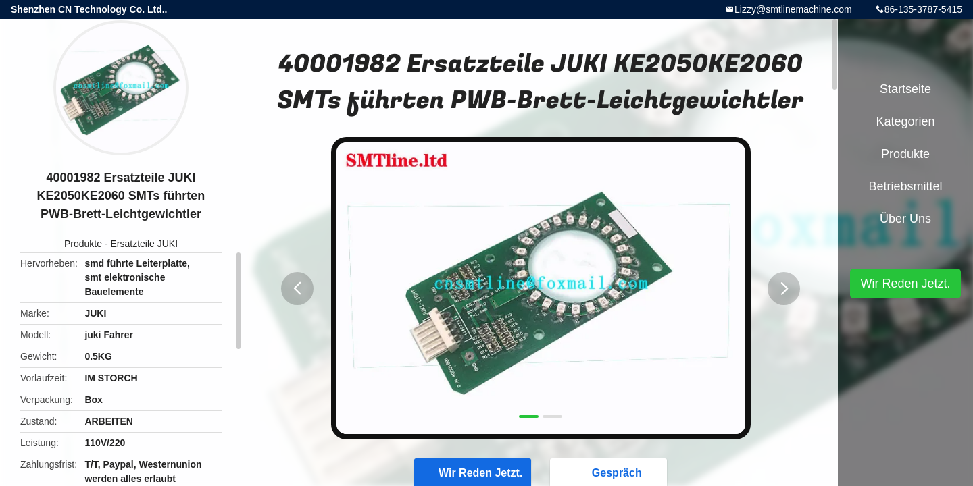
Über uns (905, 218)
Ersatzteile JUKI (144, 243)
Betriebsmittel (905, 186)
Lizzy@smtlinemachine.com (793, 9)
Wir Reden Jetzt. (905, 283)
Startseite (905, 89)
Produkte (83, 243)
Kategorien (905, 121)
